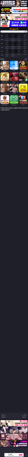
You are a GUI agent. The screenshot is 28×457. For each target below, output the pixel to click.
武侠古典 (25, 50)
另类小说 (13, 52)
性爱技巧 (25, 52)
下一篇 (24, 416)
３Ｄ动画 (25, 38)
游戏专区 (25, 35)
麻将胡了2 (6, 36)
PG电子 (7, 35)
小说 (2, 51)
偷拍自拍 (13, 42)
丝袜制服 (13, 40)
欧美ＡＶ (19, 38)
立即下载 (20, 454)
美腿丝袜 (7, 48)
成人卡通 (19, 42)
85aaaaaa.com (14, 29)
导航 (2, 55)
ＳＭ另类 (25, 40)
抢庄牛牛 (25, 36)
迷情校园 (7, 52)
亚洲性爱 (7, 42)
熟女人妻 (7, 40)
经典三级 (13, 44)
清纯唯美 (13, 48)
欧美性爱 (25, 42)
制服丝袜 (7, 44)
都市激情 (7, 50)
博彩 (2, 35)
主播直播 (19, 40)
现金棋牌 (19, 36)
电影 (2, 43)
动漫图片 (25, 46)
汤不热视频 (25, 54)
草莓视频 (19, 54)
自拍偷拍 (13, 38)
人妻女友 (19, 50)
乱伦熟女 (19, 44)
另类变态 (25, 44)
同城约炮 (7, 54)
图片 (2, 47)
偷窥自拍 (7, 46)
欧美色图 (19, 46)
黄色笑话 (19, 52)
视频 (2, 39)
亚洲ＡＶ (7, 38)
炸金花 (13, 36)
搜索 (25, 31)
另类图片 (25, 48)
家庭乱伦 (13, 50)
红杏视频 (7, 55)
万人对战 (19, 35)
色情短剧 (13, 55)
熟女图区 (19, 48)
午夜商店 (13, 54)
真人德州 (13, 35)
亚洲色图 (13, 46)
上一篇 (4, 416)
